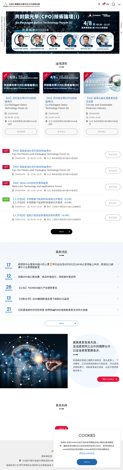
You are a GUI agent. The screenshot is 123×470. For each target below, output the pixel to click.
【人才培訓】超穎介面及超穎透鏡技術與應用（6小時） (41, 222)
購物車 (104, 3)
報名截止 (61, 131)
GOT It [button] (87, 462)
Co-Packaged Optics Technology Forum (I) (16, 106)
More (64, 231)
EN (107, 4)
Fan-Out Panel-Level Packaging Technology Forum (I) (40, 160)
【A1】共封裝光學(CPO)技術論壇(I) (20, 100)
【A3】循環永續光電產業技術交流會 (102, 100)
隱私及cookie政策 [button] (87, 453)
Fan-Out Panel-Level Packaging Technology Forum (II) (41, 177)
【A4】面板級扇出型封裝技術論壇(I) (31, 157)
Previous (11, 32)
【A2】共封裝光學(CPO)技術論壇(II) (61, 100)
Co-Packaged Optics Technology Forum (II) (57, 106)
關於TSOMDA (104, 379)
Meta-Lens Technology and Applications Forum (37, 193)
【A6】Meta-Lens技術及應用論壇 (30, 189)
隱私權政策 (46, 456)
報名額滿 (21, 131)
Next (114, 32)
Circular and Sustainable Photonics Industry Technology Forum (99, 106)
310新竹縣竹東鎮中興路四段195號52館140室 (44, 460)
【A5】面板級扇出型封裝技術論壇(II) (32, 173)
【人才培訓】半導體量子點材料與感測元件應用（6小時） (42, 205)
